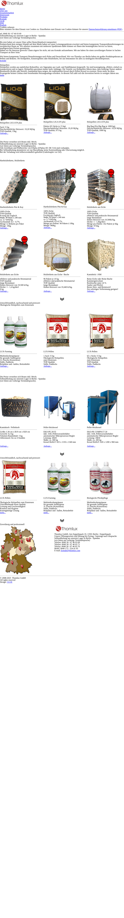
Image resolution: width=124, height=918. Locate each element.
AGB (116, 13)
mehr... (18, 785)
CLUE (66, 915)
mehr (3, 167)
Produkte (86, 13)
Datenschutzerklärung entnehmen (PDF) (62, 77)
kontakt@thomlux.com (92, 892)
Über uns (26, 13)
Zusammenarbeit (46, 13)
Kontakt (103, 13)
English (68, 20)
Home (10, 13)
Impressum (69, 13)
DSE (53, 20)
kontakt (62, 133)
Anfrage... (19, 238)
